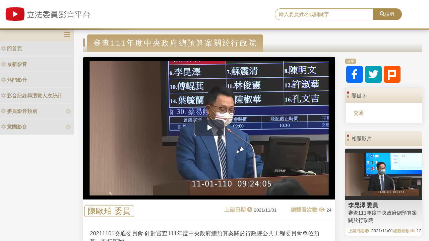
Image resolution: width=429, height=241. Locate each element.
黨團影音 (14, 127)
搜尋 (387, 14)
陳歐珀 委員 (109, 211)
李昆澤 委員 (363, 205)
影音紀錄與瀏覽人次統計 (31, 95)
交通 (359, 113)
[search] (324, 14)
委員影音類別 (19, 111)
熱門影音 (14, 80)
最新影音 (14, 64)
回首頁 (11, 48)
